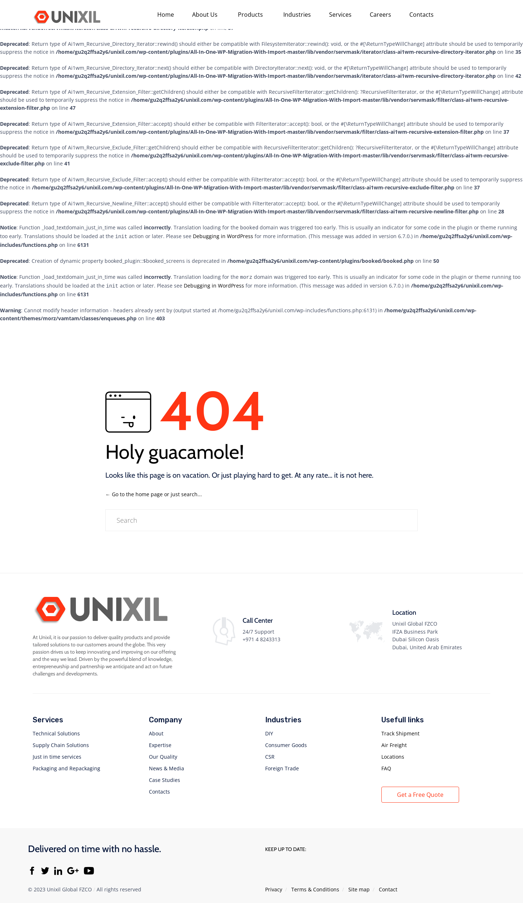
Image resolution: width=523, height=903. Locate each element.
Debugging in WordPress (223, 235)
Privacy (273, 886)
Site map (359, 886)
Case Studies (164, 777)
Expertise (160, 742)
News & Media (166, 765)
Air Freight (394, 742)
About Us (205, 15)
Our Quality (163, 753)
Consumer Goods (286, 742)
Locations (392, 753)
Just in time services (57, 753)
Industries (297, 15)
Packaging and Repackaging (66, 765)
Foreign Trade (282, 765)
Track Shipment (400, 730)
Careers (380, 15)
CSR (270, 753)
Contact (388, 886)
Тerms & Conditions (315, 886)
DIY (269, 730)
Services (340, 15)
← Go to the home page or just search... (153, 491)
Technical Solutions (56, 730)
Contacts (421, 15)
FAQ (386, 765)
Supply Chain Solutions (61, 742)
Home (165, 15)
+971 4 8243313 (261, 636)
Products (250, 15)
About (156, 730)
